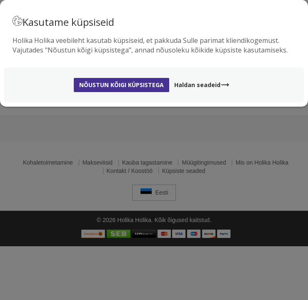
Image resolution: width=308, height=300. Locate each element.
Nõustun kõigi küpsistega (121, 85)
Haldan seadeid (202, 85)
